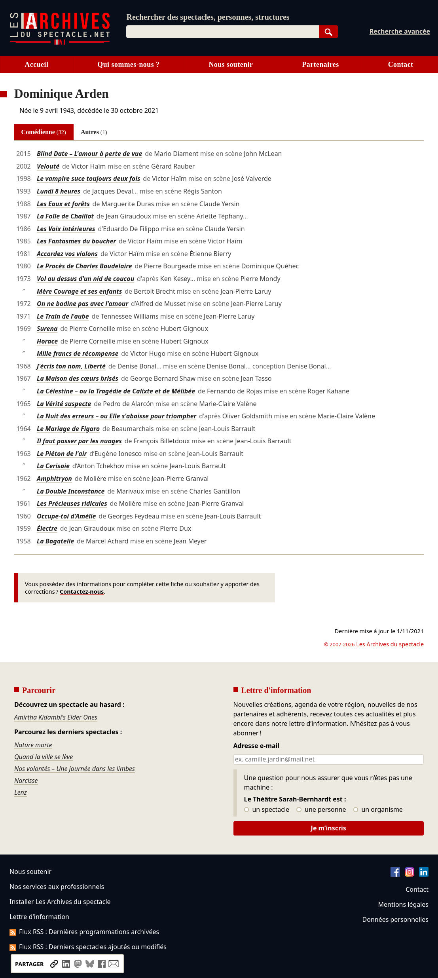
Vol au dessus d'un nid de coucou (85, 278)
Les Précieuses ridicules (72, 503)
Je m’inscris (328, 828)
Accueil (36, 64)
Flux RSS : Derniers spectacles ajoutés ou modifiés (88, 946)
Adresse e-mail (256, 746)
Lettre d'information (39, 916)
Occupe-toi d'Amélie (66, 516)
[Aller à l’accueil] (60, 43)
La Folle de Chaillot (65, 216)
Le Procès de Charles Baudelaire (84, 266)
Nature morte (33, 745)
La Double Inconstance (71, 491)
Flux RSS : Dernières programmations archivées (84, 931)
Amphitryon (54, 478)
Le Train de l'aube (63, 316)
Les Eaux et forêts (63, 203)
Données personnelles (395, 919)
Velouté (48, 166)
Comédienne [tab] (43, 132)
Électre (47, 528)
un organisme (378, 809)
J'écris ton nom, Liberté (71, 366)
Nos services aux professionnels (56, 886)
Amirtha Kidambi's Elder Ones (55, 717)
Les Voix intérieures (66, 228)
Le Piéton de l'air (62, 453)
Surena (47, 328)
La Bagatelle (55, 541)
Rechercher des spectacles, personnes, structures (207, 17)
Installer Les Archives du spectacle (60, 901)
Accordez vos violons (67, 253)
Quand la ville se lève (43, 756)
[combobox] (222, 31)
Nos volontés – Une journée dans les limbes (74, 768)
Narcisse (26, 780)
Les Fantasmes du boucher (76, 241)
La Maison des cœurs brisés (77, 378)
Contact (417, 889)
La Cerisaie (53, 465)
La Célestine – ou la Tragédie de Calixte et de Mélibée (116, 391)
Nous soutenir (231, 64)
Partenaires (320, 64)
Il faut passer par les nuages (79, 441)
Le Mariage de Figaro (68, 428)
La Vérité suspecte (64, 403)
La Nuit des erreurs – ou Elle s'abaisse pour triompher (116, 416)
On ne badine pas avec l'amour (82, 303)
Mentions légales (403, 904)
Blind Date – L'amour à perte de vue (89, 153)
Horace (47, 341)
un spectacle (267, 809)
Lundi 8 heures (58, 191)
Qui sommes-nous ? (128, 64)
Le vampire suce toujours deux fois (88, 178)
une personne (321, 809)
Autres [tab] (94, 132)
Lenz (20, 792)
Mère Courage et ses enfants (79, 291)
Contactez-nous (82, 591)
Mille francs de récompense (77, 353)
